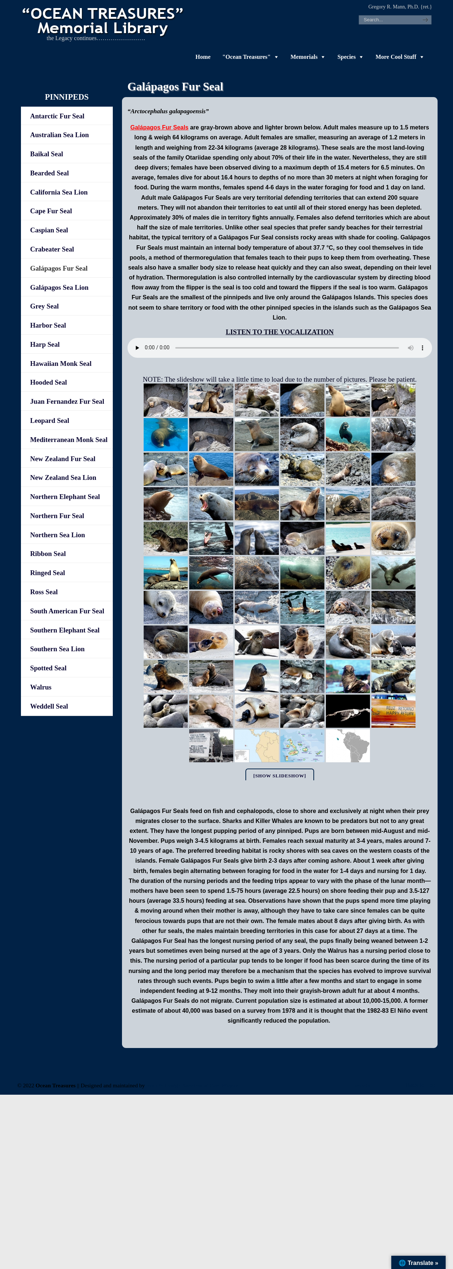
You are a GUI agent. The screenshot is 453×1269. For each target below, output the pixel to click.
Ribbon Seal (48, 553)
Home (203, 57)
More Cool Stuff (395, 57)
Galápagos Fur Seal (58, 268)
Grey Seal (44, 306)
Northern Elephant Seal (65, 496)
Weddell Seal (49, 706)
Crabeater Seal (52, 249)
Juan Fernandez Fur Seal (67, 401)
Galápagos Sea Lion (59, 287)
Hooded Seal (48, 382)
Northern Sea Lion (57, 535)
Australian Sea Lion (59, 135)
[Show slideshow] (280, 775)
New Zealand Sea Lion (63, 477)
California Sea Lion (59, 192)
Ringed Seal (47, 573)
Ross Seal (44, 592)
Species (346, 57)
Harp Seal (45, 344)
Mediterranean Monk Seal (69, 439)
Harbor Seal (48, 325)
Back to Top (420, 1084)
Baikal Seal (46, 154)
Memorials (304, 57)
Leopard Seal (49, 420)
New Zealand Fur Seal (63, 459)
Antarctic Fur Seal (57, 116)
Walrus (40, 687)
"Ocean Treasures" (246, 57)
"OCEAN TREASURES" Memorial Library (103, 20)
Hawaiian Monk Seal (60, 363)
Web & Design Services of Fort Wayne (192, 1085)
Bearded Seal (49, 173)
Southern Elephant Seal (65, 630)
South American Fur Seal (67, 611)
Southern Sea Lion (57, 649)
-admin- (362, 1085)
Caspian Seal (49, 230)
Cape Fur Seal (51, 211)
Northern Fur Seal (57, 516)
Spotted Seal (48, 668)
